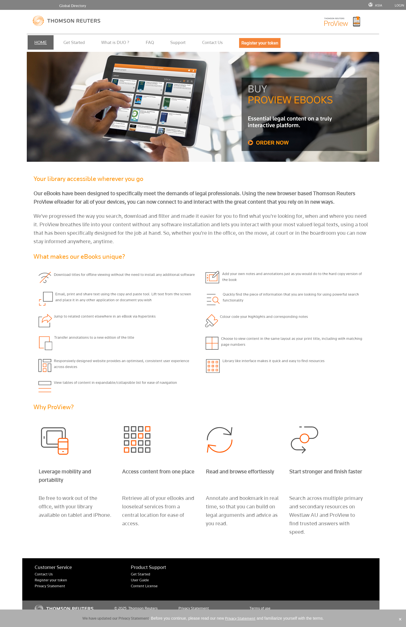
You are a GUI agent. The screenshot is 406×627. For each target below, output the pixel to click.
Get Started (74, 42)
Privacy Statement (50, 586)
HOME (40, 42)
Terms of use (260, 608)
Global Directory (72, 5)
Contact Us (212, 42)
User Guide (140, 580)
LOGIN (399, 5)
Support (178, 42)
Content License (144, 586)
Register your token (51, 580)
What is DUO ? (115, 42)
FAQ (150, 42)
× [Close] (400, 619)
